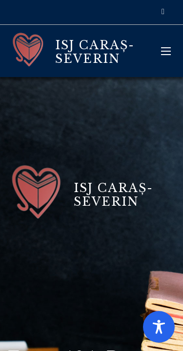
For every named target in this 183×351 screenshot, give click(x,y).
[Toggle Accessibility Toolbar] (159, 327)
